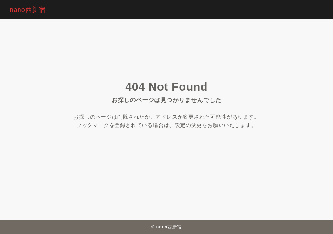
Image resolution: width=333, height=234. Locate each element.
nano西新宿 (28, 9)
